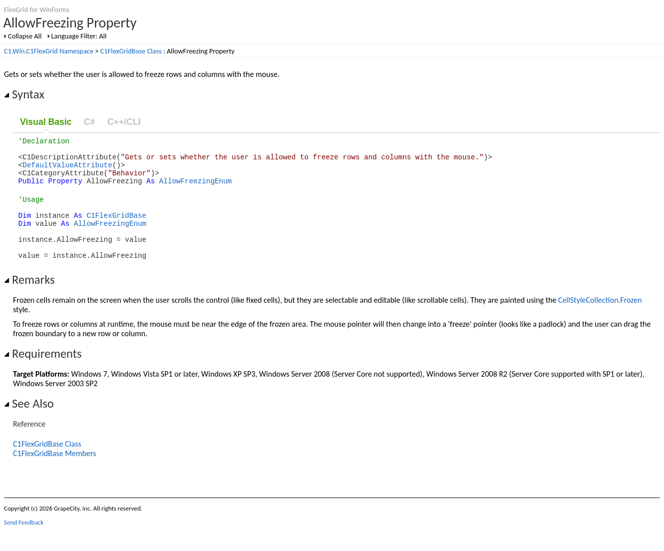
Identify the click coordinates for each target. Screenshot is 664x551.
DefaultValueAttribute (67, 170)
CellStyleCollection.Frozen (600, 321)
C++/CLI (123, 122)
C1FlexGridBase (116, 228)
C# (89, 122)
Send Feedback (23, 543)
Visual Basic (45, 122)
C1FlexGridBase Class (131, 50)
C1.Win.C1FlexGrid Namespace (48, 50)
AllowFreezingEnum (195, 189)
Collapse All (24, 35)
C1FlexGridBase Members (54, 474)
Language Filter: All (79, 35)
